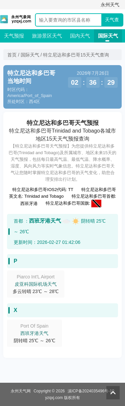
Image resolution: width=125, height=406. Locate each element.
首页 (12, 54)
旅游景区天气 (47, 36)
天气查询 (112, 21)
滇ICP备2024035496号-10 (91, 391)
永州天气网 (21, 391)
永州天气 (110, 4)
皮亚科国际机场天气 (36, 284)
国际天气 (108, 36)
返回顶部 (113, 392)
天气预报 (14, 36)
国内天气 (80, 36)
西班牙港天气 (45, 221)
